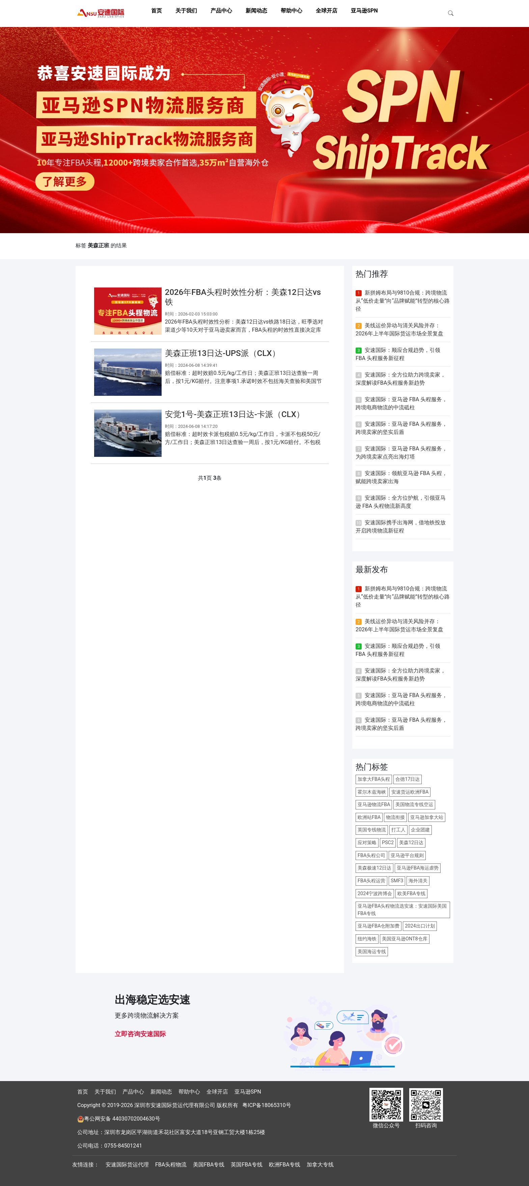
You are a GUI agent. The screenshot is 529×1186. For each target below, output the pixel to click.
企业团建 (420, 830)
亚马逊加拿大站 (426, 817)
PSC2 (388, 843)
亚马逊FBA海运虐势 (418, 868)
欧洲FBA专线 (284, 1164)
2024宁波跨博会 (375, 894)
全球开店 (326, 10)
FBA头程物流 (171, 1164)
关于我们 (186, 10)
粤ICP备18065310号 (266, 1105)
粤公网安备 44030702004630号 (122, 1118)
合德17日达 (407, 779)
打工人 (398, 830)
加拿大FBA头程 (374, 779)
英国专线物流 (372, 830)
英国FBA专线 (246, 1164)
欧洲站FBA (369, 817)
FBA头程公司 (371, 855)
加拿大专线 (320, 1164)
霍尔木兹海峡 (372, 792)
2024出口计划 (420, 926)
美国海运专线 (372, 952)
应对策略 (367, 843)
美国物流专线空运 (414, 804)
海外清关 (418, 881)
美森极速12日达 (374, 868)
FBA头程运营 (371, 881)
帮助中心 (291, 10)
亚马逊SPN (364, 10)
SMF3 (397, 881)
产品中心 (221, 10)
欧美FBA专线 (411, 894)
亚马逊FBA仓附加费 (378, 926)
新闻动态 (256, 10)
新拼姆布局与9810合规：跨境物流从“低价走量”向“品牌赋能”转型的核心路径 (403, 300)
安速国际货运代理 (127, 1164)
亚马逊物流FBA (374, 804)
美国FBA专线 (208, 1164)
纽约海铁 (367, 939)
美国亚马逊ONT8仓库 (404, 939)
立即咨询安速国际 (140, 1034)
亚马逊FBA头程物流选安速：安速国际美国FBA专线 (402, 909)
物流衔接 (395, 817)
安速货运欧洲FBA (409, 792)
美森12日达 (411, 843)
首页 (156, 10)
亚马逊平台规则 (407, 855)
